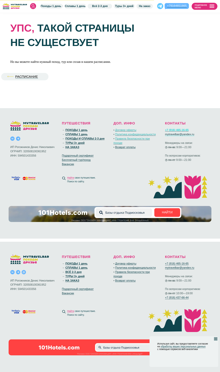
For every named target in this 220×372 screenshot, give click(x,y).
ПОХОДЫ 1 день (76, 130)
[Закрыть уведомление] (215, 339)
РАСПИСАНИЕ (26, 76)
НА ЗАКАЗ (72, 147)
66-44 (185, 297)
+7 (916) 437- (173, 297)
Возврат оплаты (125, 147)
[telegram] (18, 138)
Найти (70, 177)
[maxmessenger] (24, 272)
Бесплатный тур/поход (76, 159)
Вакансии (68, 164)
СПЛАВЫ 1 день (76, 134)
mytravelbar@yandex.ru (179, 134)
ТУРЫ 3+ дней (75, 142)
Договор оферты (125, 130)
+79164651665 (177, 5)
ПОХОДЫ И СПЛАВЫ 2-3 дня (84, 138)
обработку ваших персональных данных (183, 346)
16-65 (185, 263)
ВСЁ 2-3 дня (73, 272)
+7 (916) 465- (173, 263)
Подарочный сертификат (78, 155)
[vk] (12, 138)
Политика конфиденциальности (135, 134)
